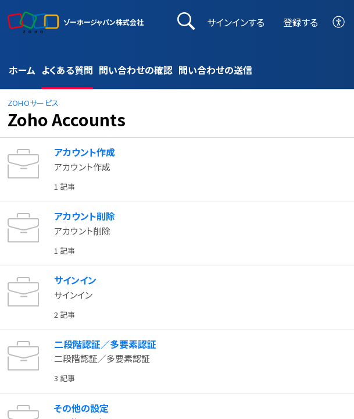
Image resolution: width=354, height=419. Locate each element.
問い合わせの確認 (136, 70)
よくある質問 (67, 70)
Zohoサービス (33, 102)
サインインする (235, 22)
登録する (300, 22)
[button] (339, 22)
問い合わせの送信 (215, 70)
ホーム (22, 70)
